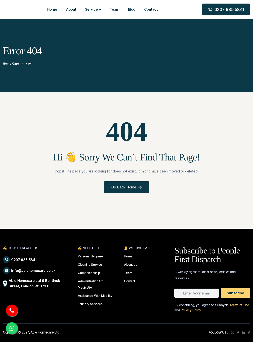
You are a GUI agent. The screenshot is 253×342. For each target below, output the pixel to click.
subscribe (235, 293)
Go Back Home (126, 187)
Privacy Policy (191, 310)
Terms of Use (239, 305)
